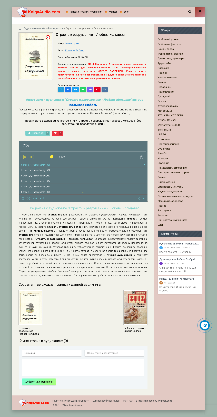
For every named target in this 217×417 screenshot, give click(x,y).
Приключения (166, 91)
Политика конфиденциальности (71, 400)
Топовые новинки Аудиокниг (86, 11)
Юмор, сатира (166, 182)
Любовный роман (168, 39)
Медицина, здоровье (170, 201)
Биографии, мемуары (170, 186)
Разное (162, 205)
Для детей (164, 96)
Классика (163, 68)
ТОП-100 (128, 400)
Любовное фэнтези (169, 44)
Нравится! (38, 133)
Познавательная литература (175, 196)
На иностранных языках (172, 220)
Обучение (163, 163)
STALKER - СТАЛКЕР (170, 115)
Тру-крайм (164, 63)
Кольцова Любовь (74, 50)
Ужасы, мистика (167, 77)
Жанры (113, 11)
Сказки (162, 101)
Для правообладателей (106, 400)
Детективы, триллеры (171, 58)
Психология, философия (172, 167)
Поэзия (162, 72)
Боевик (162, 82)
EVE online (164, 148)
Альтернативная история (173, 172)
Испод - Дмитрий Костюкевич (176, 278)
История (163, 158)
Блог (126, 11)
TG (60, 89)
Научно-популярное (170, 191)
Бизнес (162, 177)
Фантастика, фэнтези (171, 53)
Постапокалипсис (168, 144)
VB (90, 89)
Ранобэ (162, 153)
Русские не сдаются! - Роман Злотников (179, 243)
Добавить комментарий (39, 381)
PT (97, 89)
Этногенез (164, 139)
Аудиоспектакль (168, 106)
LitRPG (162, 134)
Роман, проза (72, 43)
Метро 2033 (165, 110)
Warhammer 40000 (169, 125)
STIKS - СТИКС (167, 120)
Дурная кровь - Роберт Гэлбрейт (178, 259)
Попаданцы (164, 87)
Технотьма (164, 129)
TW (75, 89)
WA (82, 89)
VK (104, 89)
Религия (162, 215)
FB (68, 89)
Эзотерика (164, 210)
